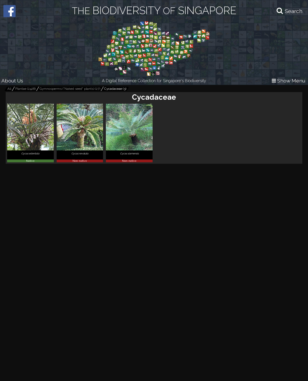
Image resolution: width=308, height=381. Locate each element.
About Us (12, 81)
